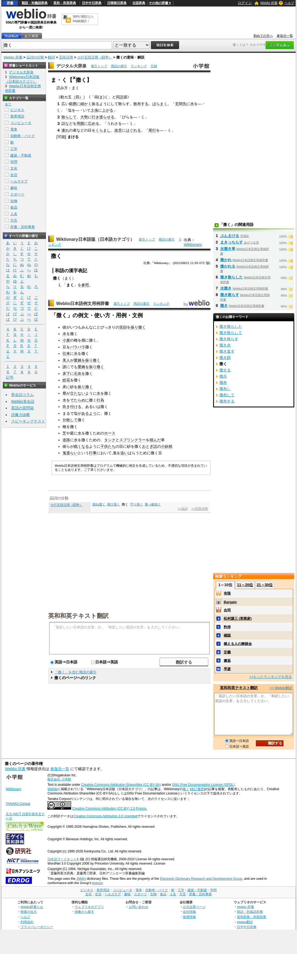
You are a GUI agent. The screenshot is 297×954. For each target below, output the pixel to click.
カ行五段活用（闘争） (94, 57)
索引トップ (99, 66)
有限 (227, 593)
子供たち (108, 446)
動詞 (51, 57)
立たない (77, 393)
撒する (225, 370)
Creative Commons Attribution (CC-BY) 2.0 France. (109, 808)
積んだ (155, 440)
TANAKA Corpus (18, 804)
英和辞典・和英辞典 (251, 917)
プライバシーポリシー (37, 927)
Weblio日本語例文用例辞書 (82, 303)
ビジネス (17, 110)
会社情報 (189, 911)
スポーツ (17, 194)
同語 (119, 97)
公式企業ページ (194, 906)
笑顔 (123, 327)
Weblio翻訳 (245, 922)
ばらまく (159, 104)
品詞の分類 (35, 57)
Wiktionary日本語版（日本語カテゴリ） (95, 239)
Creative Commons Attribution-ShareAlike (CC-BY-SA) (121, 785)
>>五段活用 (199, 508)
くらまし (103, 130)
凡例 (153, 66)
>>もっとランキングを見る (270, 677)
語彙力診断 (20, 415)
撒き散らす (229, 295)
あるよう (89, 413)
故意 (118, 130)
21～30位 (265, 585)
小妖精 (166, 446)
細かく (86, 104)
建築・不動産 (20, 155)
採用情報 (189, 917)
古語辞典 (138, 3)
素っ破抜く (153, 504)
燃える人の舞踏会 (238, 644)
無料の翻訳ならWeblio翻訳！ (83, 19)
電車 (13, 129)
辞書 (10, 3)
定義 (227, 652)
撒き (224, 305)
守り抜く (136, 504)
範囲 (73, 104)
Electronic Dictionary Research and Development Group (201, 879)
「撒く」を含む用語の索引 (75, 672)
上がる (107, 110)
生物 (13, 201)
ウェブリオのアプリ (89, 906)
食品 (13, 207)
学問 (13, 162)
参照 (85, 285)
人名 (13, 214)
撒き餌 (225, 357)
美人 (66, 360)
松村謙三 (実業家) (238, 618)
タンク (110, 440)
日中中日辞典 (91, 3)
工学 (13, 149)
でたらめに (79, 400)
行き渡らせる (103, 117)
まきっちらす (231, 242)
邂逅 (227, 660)
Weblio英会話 (22, 401)
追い (124, 453)
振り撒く (138, 327)
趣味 (13, 188)
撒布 (223, 382)
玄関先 (180, 104)
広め (91, 123)
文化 (13, 168)
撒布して (227, 395)
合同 (227, 610)
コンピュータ (20, 123)
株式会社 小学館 (59, 779)
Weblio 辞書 (269, 3)
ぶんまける (229, 235)
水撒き (226, 288)
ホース (110, 433)
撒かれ (226, 260)
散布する (140, 104)
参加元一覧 (285, 36)
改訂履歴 (197, 789)
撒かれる (227, 266)
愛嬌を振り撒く (87, 360)
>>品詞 (183, 508)
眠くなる (81, 446)
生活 (13, 175)
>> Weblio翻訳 (281, 688)
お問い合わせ (138, 906)
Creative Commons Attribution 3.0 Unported (105, 816)
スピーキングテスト (28, 421)
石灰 (77, 373)
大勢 (84, 117)
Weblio (52, 789)
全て (8, 104)
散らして (69, 117)
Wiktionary (193, 244)
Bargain (230, 602)
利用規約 (27, 922)
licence (97, 883)
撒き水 (225, 345)
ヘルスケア (19, 181)
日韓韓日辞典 (117, 3)
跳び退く (113, 504)
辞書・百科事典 (22, 227)
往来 (66, 353)
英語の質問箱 (22, 408)
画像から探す (84, 911)
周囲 (80, 123)
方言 (13, 220)
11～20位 (245, 585)
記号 (10, 377)
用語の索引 (119, 66)
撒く (186, 789)
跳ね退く (99, 504)
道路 (66, 440)
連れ (65, 130)
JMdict (81, 879)
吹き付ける (71, 406)
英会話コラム (22, 394)
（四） (77, 97)
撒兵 (223, 376)
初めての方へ (263, 36)
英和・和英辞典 (64, 3)
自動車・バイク (22, 136)
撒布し (225, 389)
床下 (66, 373)
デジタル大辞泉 (71, 66)
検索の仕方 (29, 911)
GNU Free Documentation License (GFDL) (203, 785)
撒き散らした (231, 277)
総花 (66, 380)
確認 (227, 635)
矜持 (227, 627)
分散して (70, 420)
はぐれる (133, 130)
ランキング (139, 66)
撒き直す (227, 351)
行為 (100, 400)
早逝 (227, 669)
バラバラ (77, 347)
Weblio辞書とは (32, 906)
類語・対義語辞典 (35, 3)
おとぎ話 (149, 446)
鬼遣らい (70, 453)
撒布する (227, 401)
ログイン (245, 3)
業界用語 (17, 116)
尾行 (152, 130)
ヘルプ (289, 3)
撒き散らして (230, 332)
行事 (93, 453)
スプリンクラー (132, 440)
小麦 (66, 340)
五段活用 (66, 57)
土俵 (94, 110)
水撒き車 (227, 248)
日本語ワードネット (62, 859)
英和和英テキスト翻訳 (78, 615)
